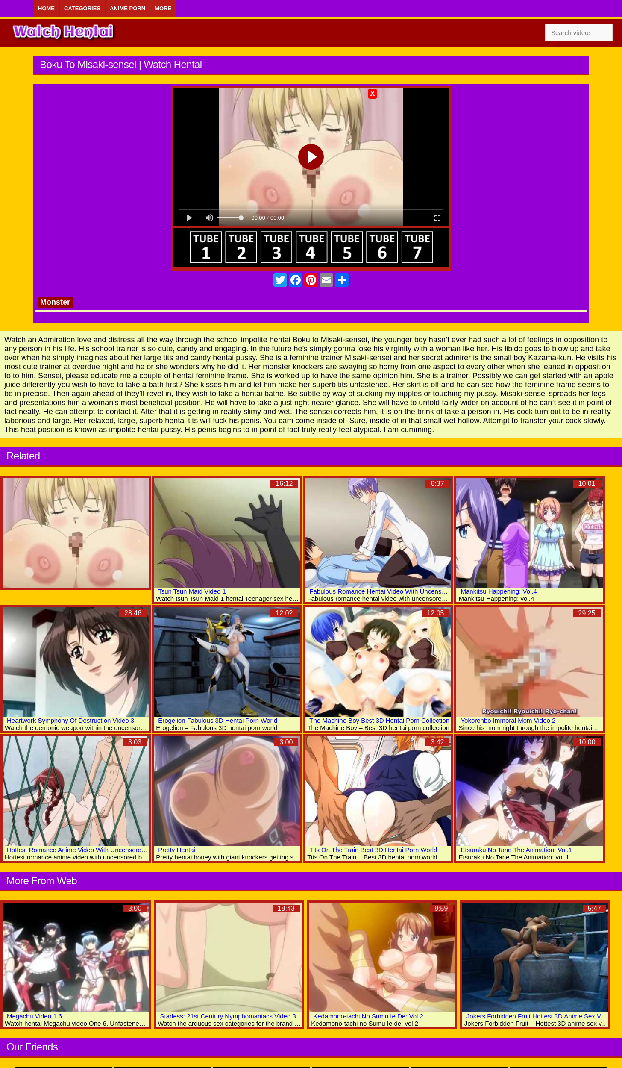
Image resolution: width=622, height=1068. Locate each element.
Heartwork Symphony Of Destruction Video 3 (70, 720)
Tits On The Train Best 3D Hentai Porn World (373, 849)
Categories (82, 8)
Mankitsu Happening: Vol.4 (499, 591)
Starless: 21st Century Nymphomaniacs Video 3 (228, 1016)
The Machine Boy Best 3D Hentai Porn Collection (379, 720)
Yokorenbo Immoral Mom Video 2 (508, 720)
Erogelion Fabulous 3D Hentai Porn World (217, 720)
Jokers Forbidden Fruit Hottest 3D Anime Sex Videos (541, 1016)
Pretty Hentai (176, 849)
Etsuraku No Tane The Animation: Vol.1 (516, 849)
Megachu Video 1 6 (34, 1016)
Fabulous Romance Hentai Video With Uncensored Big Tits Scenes (404, 591)
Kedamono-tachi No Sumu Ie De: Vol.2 (368, 1016)
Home (46, 8)
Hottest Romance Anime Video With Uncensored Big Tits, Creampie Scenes (114, 849)
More (163, 8)
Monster (55, 302)
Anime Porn (127, 8)
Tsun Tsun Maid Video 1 (192, 591)
